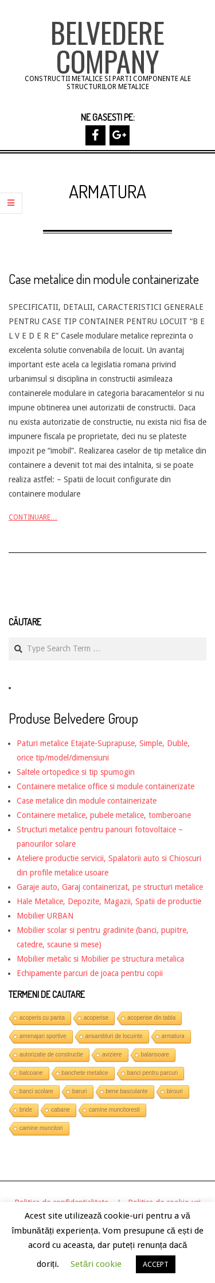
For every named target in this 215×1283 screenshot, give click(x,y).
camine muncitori (41, 1128)
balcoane (31, 1073)
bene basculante (127, 1091)
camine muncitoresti (114, 1110)
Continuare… (33, 517)
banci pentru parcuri (152, 1073)
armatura (173, 1036)
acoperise (96, 1018)
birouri (175, 1091)
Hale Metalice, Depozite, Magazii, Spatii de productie (109, 901)
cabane (60, 1110)
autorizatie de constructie (51, 1054)
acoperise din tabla (151, 1018)
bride (25, 1110)
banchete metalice (85, 1073)
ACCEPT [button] (156, 1264)
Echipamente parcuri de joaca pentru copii (90, 973)
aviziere (112, 1054)
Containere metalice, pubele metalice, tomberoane (104, 815)
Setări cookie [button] (96, 1264)
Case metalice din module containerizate (104, 279)
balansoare (155, 1054)
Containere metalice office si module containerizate (105, 786)
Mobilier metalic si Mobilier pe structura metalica (100, 958)
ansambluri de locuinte (114, 1036)
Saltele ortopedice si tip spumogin (76, 772)
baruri (79, 1091)
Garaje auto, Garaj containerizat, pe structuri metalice (110, 887)
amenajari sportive (43, 1036)
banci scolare (36, 1091)
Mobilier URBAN (45, 915)
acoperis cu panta (42, 1018)
